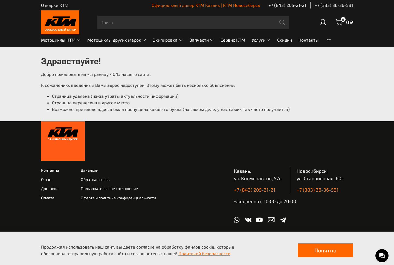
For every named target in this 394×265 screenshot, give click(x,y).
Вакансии (89, 170)
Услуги (261, 39)
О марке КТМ (54, 5)
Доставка (50, 188)
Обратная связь (95, 179)
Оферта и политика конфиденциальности (118, 197)
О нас (46, 179)
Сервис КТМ (233, 39)
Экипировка (168, 39)
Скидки (284, 39)
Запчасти (202, 39)
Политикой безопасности (204, 253)
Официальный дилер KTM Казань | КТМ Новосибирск (206, 5)
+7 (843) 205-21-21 (287, 5)
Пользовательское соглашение (109, 188)
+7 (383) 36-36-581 (334, 5)
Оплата (47, 197)
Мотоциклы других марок (116, 39)
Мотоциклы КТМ (61, 39)
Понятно (325, 250)
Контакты (309, 39)
